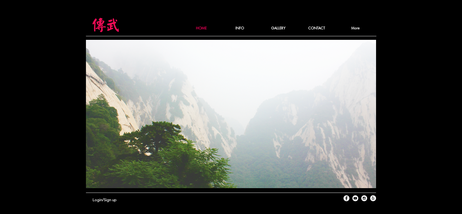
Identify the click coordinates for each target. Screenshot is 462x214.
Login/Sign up (104, 200)
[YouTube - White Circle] (355, 198)
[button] (239, 28)
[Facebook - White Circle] (346, 198)
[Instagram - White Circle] (364, 198)
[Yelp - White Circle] (373, 198)
